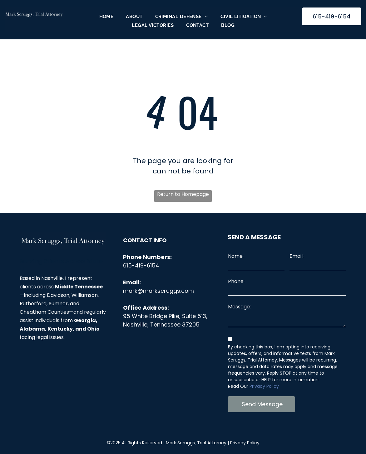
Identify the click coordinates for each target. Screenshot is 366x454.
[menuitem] (106, 16)
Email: (296, 256)
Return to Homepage (183, 194)
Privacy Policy (264, 386)
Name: (236, 256)
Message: (239, 306)
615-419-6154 (141, 265)
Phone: (236, 281)
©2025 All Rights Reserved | (166, 443)
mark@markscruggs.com (158, 291)
